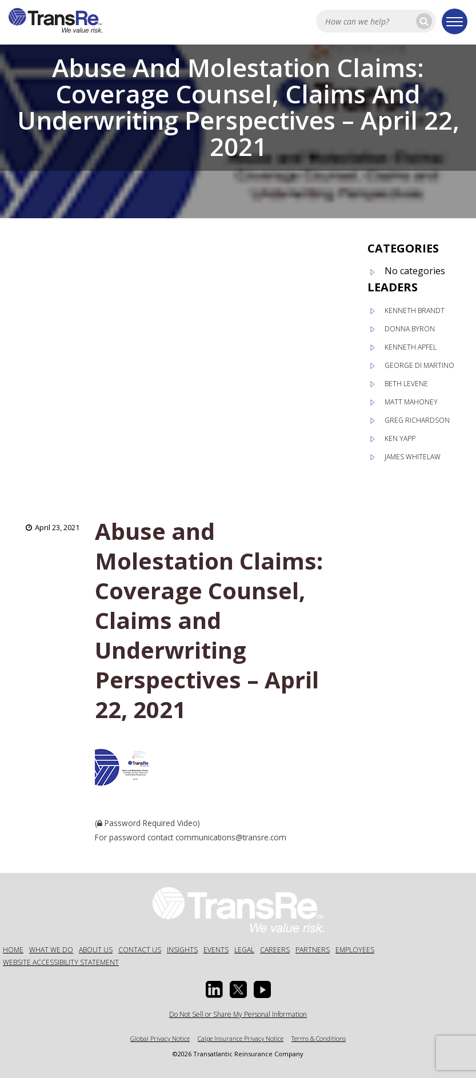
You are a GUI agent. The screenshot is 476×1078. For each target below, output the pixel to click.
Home (13, 950)
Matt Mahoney (411, 402)
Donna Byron (410, 329)
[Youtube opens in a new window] (262, 989)
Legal (244, 950)
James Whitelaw (413, 457)
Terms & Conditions (318, 1038)
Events (216, 950)
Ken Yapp (400, 438)
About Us (96, 950)
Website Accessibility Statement (61, 962)
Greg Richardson (417, 420)
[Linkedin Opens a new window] (214, 989)
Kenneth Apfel (411, 347)
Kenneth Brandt (415, 310)
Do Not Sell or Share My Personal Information (238, 1014)
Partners (312, 950)
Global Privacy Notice (160, 1038)
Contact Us (139, 950)
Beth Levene (406, 383)
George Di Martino (419, 365)
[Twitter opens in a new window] (238, 989)
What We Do (51, 950)
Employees (354, 950)
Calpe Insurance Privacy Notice (240, 1038)
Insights (182, 950)
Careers (275, 950)
